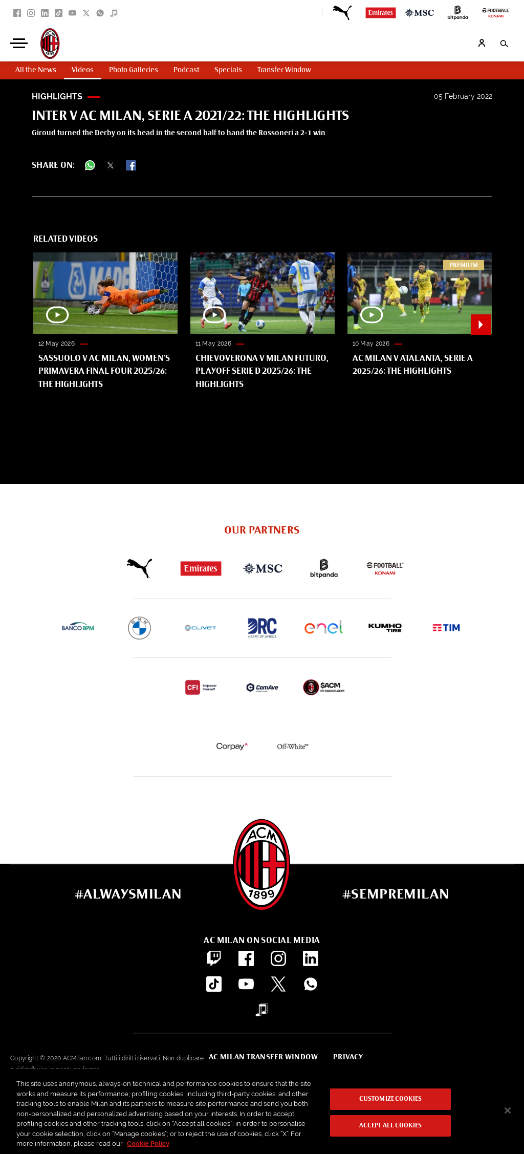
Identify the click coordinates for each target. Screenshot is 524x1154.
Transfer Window (284, 70)
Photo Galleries (133, 70)
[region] (262, 1111)
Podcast (186, 70)
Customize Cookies (390, 1099)
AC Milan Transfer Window (263, 1057)
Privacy (348, 1057)
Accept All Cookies (390, 1126)
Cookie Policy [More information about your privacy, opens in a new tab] (148, 1143)
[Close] (507, 1110)
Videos (83, 70)
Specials (228, 70)
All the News (35, 70)
